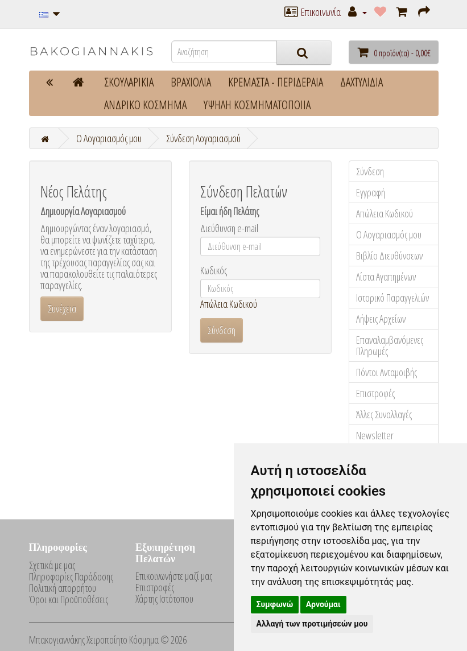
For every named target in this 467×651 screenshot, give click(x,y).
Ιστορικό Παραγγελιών (392, 297)
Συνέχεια (62, 308)
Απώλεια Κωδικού (228, 304)
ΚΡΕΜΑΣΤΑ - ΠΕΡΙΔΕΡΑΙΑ (275, 82)
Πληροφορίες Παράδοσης (71, 576)
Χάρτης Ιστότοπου (164, 598)
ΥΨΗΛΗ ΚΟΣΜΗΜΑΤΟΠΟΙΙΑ (257, 105)
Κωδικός (213, 270)
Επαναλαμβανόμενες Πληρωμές (389, 345)
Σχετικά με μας (52, 565)
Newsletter (375, 435)
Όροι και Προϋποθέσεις (68, 599)
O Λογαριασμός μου (109, 138)
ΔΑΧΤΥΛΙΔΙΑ (361, 82)
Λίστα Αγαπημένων (386, 276)
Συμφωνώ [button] (275, 604)
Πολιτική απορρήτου (62, 588)
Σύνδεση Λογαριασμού (203, 138)
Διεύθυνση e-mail (229, 228)
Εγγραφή (370, 192)
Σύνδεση (370, 171)
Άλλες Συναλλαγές (384, 414)
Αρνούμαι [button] (323, 604)
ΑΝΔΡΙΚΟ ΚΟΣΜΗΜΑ (145, 105)
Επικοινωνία (312, 12)
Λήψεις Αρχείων (381, 319)
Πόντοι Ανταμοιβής (386, 372)
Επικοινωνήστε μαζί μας (173, 576)
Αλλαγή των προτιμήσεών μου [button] (312, 623)
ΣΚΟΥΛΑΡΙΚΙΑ (129, 82)
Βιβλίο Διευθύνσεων (389, 255)
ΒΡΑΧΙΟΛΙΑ (191, 82)
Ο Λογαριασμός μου (388, 234)
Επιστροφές (375, 393)
